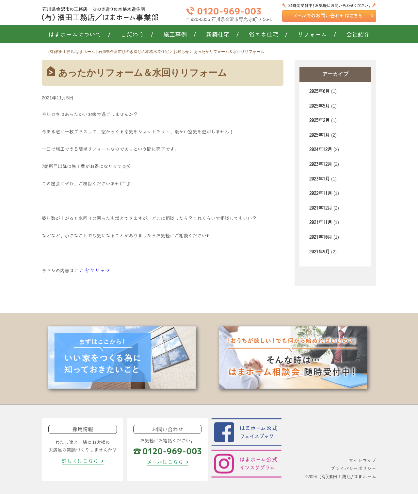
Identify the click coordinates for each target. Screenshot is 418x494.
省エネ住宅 (268, 35)
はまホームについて (79, 35)
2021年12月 (320, 208)
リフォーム (316, 35)
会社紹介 (358, 35)
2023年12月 (320, 164)
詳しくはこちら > (83, 461)
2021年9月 (319, 251)
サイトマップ (362, 460)
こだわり (137, 35)
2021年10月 (320, 237)
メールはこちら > (167, 462)
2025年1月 (319, 135)
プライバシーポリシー (353, 468)
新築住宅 (222, 35)
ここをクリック (92, 270)
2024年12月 (320, 149)
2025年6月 (319, 91)
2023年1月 (319, 179)
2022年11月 (320, 193)
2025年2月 (319, 120)
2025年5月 (319, 106)
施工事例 (179, 35)
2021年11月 (320, 222)
